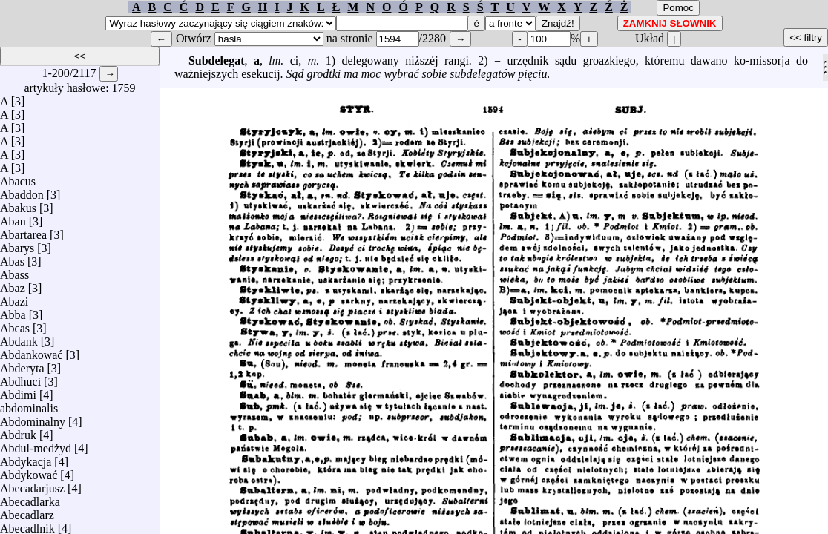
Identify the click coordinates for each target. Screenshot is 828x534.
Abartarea (23, 231)
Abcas (15, 324)
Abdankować (31, 351)
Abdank (19, 338)
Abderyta (22, 364)
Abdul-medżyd (35, 444)
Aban (13, 217)
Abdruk (18, 431)
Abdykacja (25, 458)
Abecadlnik (27, 524)
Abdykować (28, 471)
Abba (13, 311)
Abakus (18, 204)
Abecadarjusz (32, 484)
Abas (12, 257)
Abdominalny (32, 418)
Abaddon (22, 191)
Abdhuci (20, 378)
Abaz (12, 284)
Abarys (17, 244)
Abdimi (18, 391)
